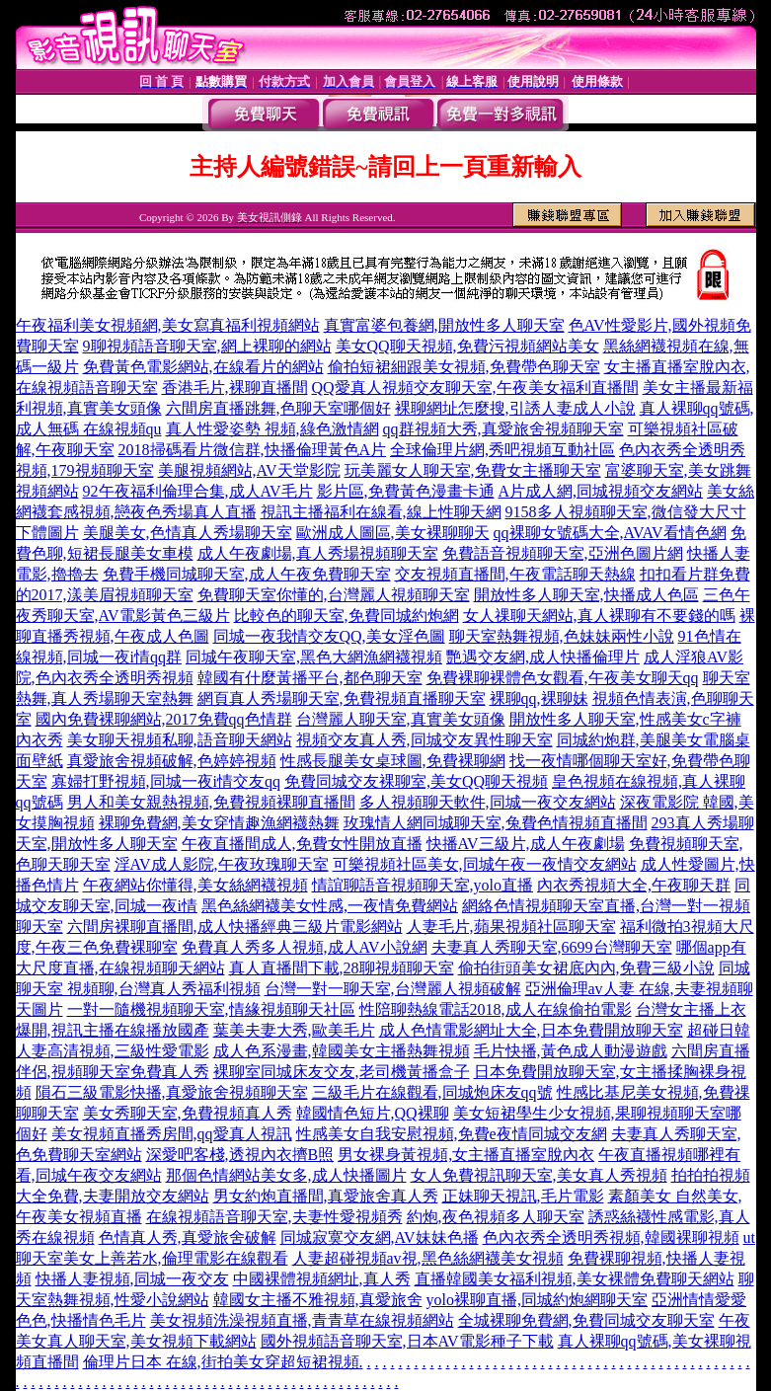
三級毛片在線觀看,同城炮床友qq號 (432, 1092)
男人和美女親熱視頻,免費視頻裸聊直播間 (211, 802)
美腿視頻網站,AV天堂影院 (249, 470)
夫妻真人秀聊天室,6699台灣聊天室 (551, 947)
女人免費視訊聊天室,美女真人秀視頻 (539, 1175)
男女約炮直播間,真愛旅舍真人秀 (325, 1196)
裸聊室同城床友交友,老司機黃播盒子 (341, 1071)
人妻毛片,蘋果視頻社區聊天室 (511, 926)
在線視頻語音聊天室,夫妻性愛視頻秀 (274, 1216)
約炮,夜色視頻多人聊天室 (495, 1216)
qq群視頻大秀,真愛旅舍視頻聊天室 (503, 429)
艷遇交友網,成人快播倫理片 (543, 657)
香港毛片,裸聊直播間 (235, 387)
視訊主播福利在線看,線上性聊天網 (381, 511)
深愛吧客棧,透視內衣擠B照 (240, 1154)
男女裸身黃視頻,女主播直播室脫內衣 (466, 1154)
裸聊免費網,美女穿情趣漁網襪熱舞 (219, 822)
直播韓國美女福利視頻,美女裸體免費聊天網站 (574, 1279)
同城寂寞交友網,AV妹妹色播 (379, 1237)
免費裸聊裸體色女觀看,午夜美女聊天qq (562, 677)
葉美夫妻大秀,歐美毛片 (294, 1030)
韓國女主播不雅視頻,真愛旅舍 (318, 1299)
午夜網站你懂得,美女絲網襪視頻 (195, 885)
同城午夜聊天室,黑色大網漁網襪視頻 (314, 657)
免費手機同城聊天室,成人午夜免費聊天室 (247, 574)
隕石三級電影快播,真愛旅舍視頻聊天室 (172, 1092)
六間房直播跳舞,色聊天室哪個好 (278, 408)
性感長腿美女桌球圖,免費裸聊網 (392, 760)
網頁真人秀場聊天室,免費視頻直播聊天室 (341, 698)
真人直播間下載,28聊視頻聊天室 (341, 968)
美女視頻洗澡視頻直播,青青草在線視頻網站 (302, 1320)
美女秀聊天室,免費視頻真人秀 (187, 1113)
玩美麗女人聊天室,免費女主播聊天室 (473, 470)
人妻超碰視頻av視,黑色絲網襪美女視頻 (428, 1258)
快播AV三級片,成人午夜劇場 (525, 843)
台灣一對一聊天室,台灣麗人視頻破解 (393, 988)
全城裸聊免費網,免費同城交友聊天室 (586, 1320)
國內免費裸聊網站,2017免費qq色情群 (164, 719)
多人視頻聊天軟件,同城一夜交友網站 (487, 802)
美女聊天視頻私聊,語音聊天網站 (179, 740)
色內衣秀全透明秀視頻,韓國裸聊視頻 (611, 1237)
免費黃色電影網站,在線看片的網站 (203, 366)
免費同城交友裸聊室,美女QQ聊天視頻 (416, 781)
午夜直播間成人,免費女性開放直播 (302, 843)
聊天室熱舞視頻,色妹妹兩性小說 (561, 636)
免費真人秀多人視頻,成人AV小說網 (304, 947)
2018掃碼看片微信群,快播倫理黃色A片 (252, 449)
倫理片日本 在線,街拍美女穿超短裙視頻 (221, 1361)
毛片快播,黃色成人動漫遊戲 (570, 1051)
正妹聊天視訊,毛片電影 (523, 1196)
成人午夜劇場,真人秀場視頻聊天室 (317, 553)
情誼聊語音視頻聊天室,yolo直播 (422, 885)
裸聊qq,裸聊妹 (539, 698)
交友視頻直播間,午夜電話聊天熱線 (515, 574)
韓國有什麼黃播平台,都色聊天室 (310, 677)
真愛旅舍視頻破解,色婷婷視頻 (171, 760)
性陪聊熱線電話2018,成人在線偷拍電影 (495, 1009)
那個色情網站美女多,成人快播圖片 (286, 1175)
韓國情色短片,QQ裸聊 (372, 1113)
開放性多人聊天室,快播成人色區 (586, 594)
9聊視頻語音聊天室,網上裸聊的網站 (207, 346)
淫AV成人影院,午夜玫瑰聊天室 (222, 864)
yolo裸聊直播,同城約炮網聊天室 (537, 1299)
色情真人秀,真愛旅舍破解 (187, 1237)
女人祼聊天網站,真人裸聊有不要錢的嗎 (599, 615)
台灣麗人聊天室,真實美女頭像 (400, 719)
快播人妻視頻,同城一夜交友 (132, 1279)
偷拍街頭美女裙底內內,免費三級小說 (586, 968)
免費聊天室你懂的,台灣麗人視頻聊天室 (333, 594)
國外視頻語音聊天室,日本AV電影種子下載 (407, 1341)
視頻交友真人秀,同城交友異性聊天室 (424, 740)
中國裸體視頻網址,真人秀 (322, 1279)
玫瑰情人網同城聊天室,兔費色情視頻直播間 (496, 822)
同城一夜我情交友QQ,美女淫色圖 (329, 636)
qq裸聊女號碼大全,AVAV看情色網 (610, 532)
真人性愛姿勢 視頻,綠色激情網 (272, 429)
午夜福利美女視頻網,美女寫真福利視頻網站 (168, 325)
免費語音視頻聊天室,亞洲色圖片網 (562, 553)
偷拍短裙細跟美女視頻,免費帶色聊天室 (464, 366)
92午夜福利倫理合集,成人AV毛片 (198, 491)
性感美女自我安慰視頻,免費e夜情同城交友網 (451, 1133)
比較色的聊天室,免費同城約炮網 (346, 615)
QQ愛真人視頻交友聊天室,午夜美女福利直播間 (475, 387)
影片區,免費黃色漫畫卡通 (406, 491)
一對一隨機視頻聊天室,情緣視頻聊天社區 (211, 1009)
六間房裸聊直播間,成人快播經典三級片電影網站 (235, 926)
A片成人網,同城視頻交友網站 (601, 491)
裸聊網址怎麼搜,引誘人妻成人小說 (515, 408)
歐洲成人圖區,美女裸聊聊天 (393, 532)
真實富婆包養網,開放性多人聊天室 (444, 325)
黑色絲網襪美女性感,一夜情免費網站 (329, 905)
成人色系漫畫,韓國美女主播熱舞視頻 (341, 1051)
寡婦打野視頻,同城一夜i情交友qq (165, 781)
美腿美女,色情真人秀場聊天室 (187, 532)
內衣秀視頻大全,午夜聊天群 (634, 885)
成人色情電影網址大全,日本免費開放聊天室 (531, 1030)
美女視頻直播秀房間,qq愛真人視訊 (171, 1133)
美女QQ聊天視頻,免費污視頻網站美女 (467, 346)
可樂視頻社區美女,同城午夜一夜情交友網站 (485, 864)
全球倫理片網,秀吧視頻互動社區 (502, 449)
